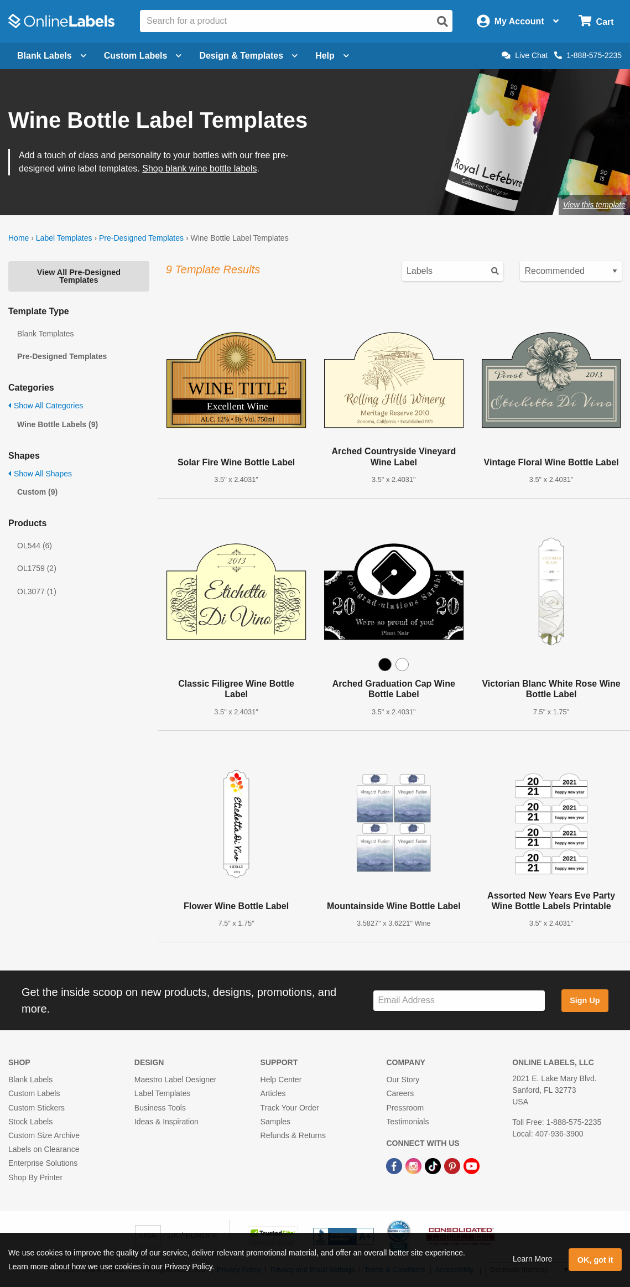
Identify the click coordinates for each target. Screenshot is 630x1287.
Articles (273, 1093)
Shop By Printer (35, 1177)
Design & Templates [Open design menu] (248, 55)
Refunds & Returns (293, 1135)
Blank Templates (45, 333)
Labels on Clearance (43, 1149)
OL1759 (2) (36, 568)
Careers (400, 1093)
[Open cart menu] (596, 21)
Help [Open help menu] (332, 55)
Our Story (402, 1079)
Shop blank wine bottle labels (199, 168)
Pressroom (405, 1107)
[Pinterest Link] (453, 1165)
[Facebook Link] (395, 1165)
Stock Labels (30, 1121)
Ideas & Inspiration (166, 1121)
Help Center (281, 1079)
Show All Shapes (40, 473)
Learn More (533, 1258)
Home (18, 237)
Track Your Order (290, 1107)
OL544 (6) (34, 545)
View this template (594, 204)
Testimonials (407, 1121)
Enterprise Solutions (42, 1163)
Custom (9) (37, 491)
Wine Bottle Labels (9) (57, 424)
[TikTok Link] (434, 1165)
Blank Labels (30, 1079)
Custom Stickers (36, 1107)
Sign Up (585, 1000)
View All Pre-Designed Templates (79, 276)
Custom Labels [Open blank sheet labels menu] (143, 55)
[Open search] (442, 22)
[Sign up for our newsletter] (458, 1000)
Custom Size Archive (44, 1135)
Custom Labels (34, 1093)
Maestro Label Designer (175, 1079)
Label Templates (64, 237)
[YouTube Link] (472, 1165)
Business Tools (160, 1107)
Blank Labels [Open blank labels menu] (51, 55)
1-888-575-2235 (588, 55)
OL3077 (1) (36, 591)
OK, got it (595, 1259)
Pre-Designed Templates (141, 237)
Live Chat (525, 55)
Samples (275, 1121)
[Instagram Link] (414, 1165)
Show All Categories (45, 405)
